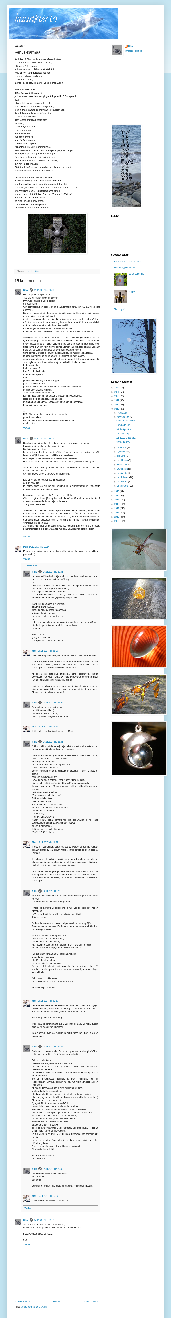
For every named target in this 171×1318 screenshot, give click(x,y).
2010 (117, 517)
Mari (25, 547)
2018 (117, 404)
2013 (117, 504)
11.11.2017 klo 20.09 (44, 290)
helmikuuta (122, 481)
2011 (117, 512)
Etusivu (56, 1301)
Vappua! (133, 291)
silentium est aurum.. (126, 420)
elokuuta (121, 456)
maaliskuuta (123, 477)
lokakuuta (122, 447)
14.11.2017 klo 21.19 (48, 651)
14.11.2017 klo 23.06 (53, 1169)
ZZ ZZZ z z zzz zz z (126, 438)
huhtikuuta (122, 473)
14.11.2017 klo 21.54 (48, 842)
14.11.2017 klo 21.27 (48, 726)
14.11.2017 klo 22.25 (48, 1001)
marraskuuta (123, 417)
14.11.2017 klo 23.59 (44, 1220)
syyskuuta (122, 451)
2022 (117, 387)
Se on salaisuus (136, 274)
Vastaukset (32, 565)
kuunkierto (36, 19)
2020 (117, 396)
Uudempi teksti (22, 1301)
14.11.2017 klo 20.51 (53, 572)
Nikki (26, 290)
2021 (117, 392)
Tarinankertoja (123, 433)
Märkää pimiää (123, 429)
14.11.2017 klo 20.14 (39, 547)
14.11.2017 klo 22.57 (53, 1046)
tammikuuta (123, 486)
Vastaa (26, 428)
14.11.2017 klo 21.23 (53, 702)
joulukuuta (122, 413)
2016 (117, 491)
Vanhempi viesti (91, 1301)
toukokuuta (122, 469)
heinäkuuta (122, 460)
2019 (117, 400)
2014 (117, 499)
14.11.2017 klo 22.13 (53, 891)
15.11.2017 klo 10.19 (48, 1196)
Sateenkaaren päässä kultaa (127, 261)
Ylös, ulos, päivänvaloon (125, 267)
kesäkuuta (122, 464)
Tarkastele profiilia (133, 51)
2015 (117, 495)
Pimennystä (119, 309)
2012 (117, 508)
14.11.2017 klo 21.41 (53, 742)
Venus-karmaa (123, 442)
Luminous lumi (123, 425)
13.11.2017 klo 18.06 (44, 438)
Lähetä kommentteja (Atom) (33, 1307)
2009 (117, 521)
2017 (117, 409)
